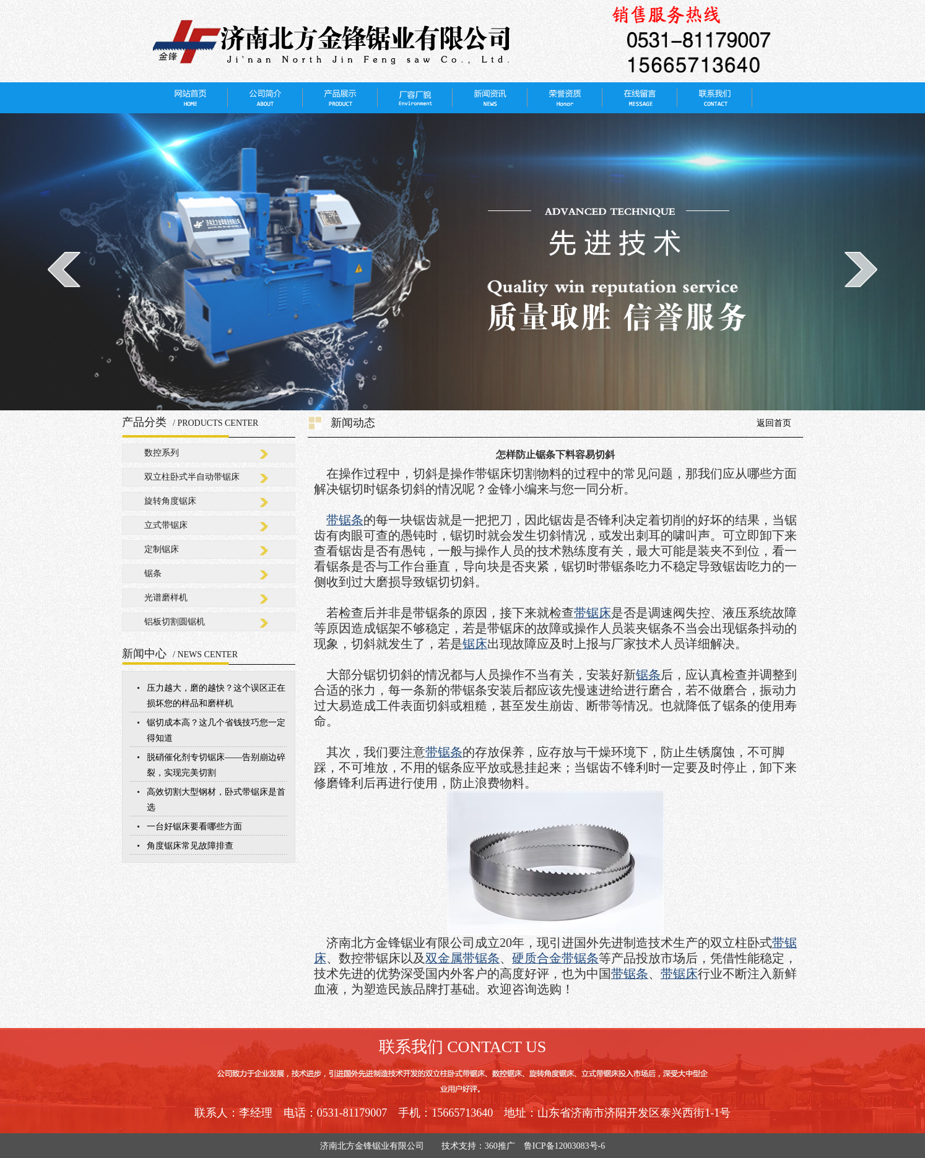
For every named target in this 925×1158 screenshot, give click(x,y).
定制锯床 (161, 549)
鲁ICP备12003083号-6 (564, 1146)
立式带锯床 (166, 525)
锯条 (153, 573)
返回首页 (774, 423)
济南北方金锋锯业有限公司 (376, 1146)
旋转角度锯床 (170, 501)
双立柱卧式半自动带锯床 (192, 477)
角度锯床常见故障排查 (190, 845)
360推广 (500, 1146)
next (861, 269)
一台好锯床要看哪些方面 (194, 826)
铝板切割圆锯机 (174, 621)
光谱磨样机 (166, 597)
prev (64, 269)
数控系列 (161, 452)
